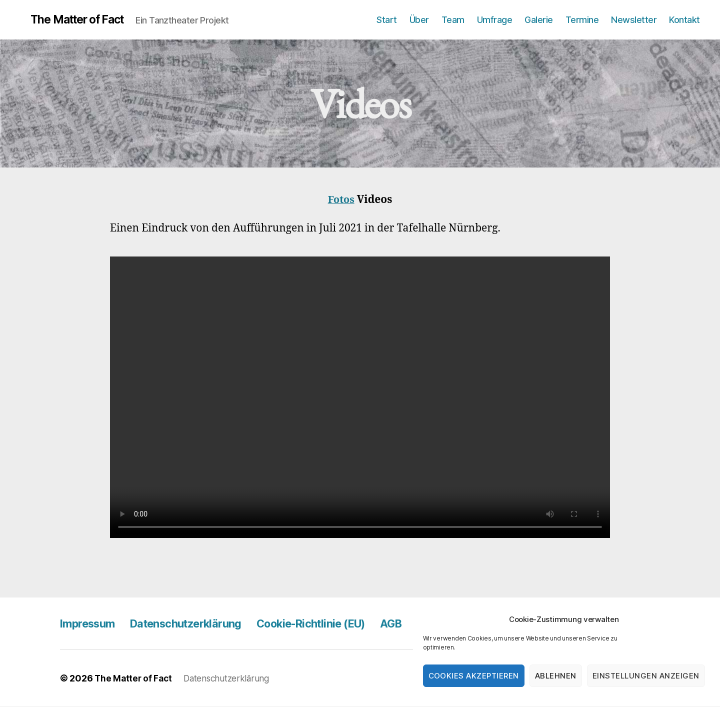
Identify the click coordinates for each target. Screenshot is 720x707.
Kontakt (684, 19)
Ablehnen (555, 675)
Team (453, 19)
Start (386, 19)
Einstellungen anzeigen (646, 675)
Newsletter (633, 19)
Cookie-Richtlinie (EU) (338, 623)
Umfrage (494, 19)
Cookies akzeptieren (474, 675)
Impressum (91, 623)
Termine (582, 19)
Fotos (341, 200)
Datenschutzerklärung (199, 623)
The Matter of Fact (90, 20)
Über (419, 19)
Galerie (538, 19)
